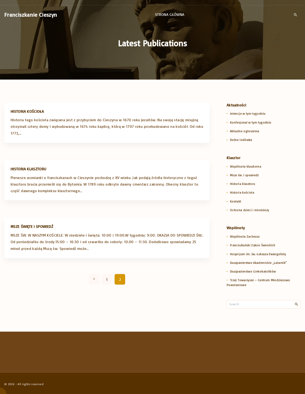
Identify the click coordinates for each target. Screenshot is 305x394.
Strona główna (169, 14)
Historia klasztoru (28, 169)
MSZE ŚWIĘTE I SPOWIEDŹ (32, 226)
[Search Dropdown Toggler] (295, 15)
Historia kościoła (27, 111)
